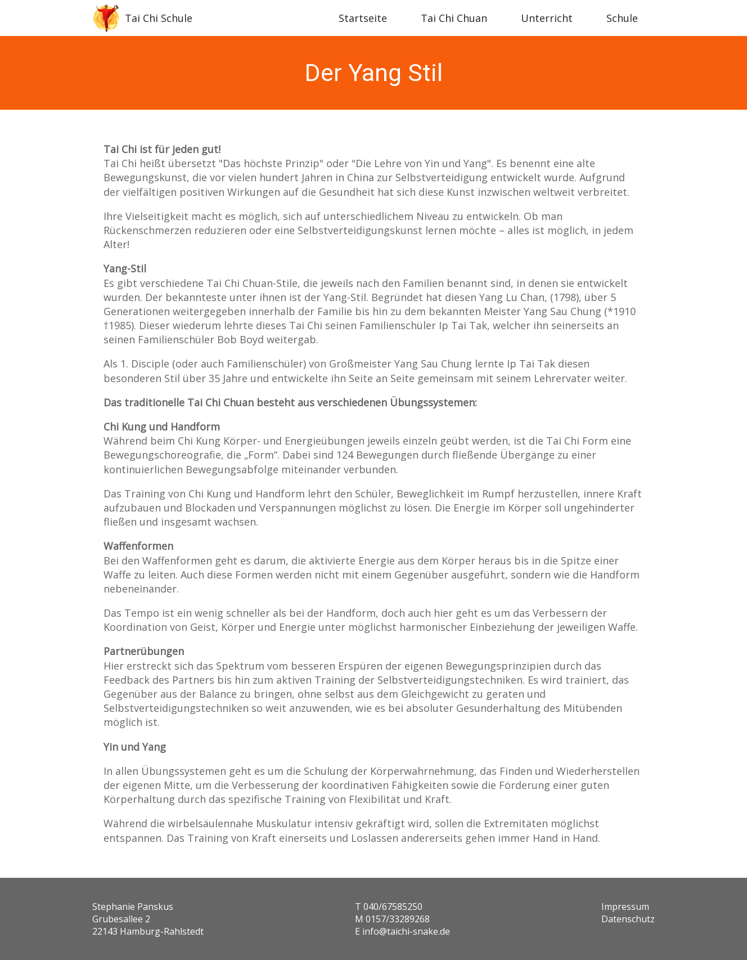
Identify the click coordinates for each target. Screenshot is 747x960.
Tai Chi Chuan (454, 18)
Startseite (363, 18)
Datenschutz (628, 919)
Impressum (625, 906)
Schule (622, 18)
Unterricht (547, 18)
